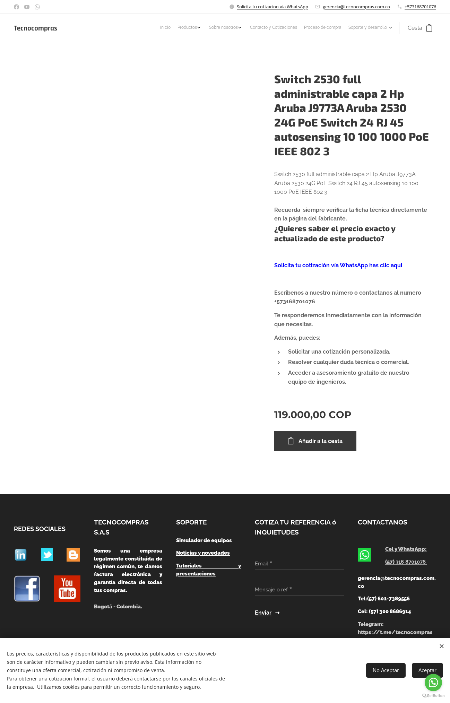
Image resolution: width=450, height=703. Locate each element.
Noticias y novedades (203, 553)
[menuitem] (342, 28)
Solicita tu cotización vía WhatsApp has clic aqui (338, 265)
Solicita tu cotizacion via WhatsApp (272, 6)
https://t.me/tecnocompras (395, 632)
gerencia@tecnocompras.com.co (356, 6)
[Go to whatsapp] (433, 682)
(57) (406, 562)
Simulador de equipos (204, 540)
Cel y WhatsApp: (406, 549)
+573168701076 (420, 6)
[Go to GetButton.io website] (433, 696)
